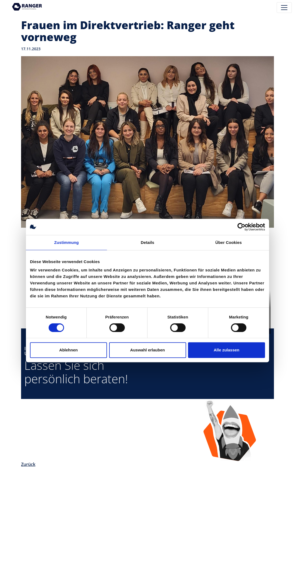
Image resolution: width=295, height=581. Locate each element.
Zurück (28, 464)
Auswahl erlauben (147, 350)
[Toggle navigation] (284, 7)
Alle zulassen (226, 350)
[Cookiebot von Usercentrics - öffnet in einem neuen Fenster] (241, 227)
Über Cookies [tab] (228, 242)
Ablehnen (68, 350)
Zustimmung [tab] (66, 242)
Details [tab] (147, 242)
